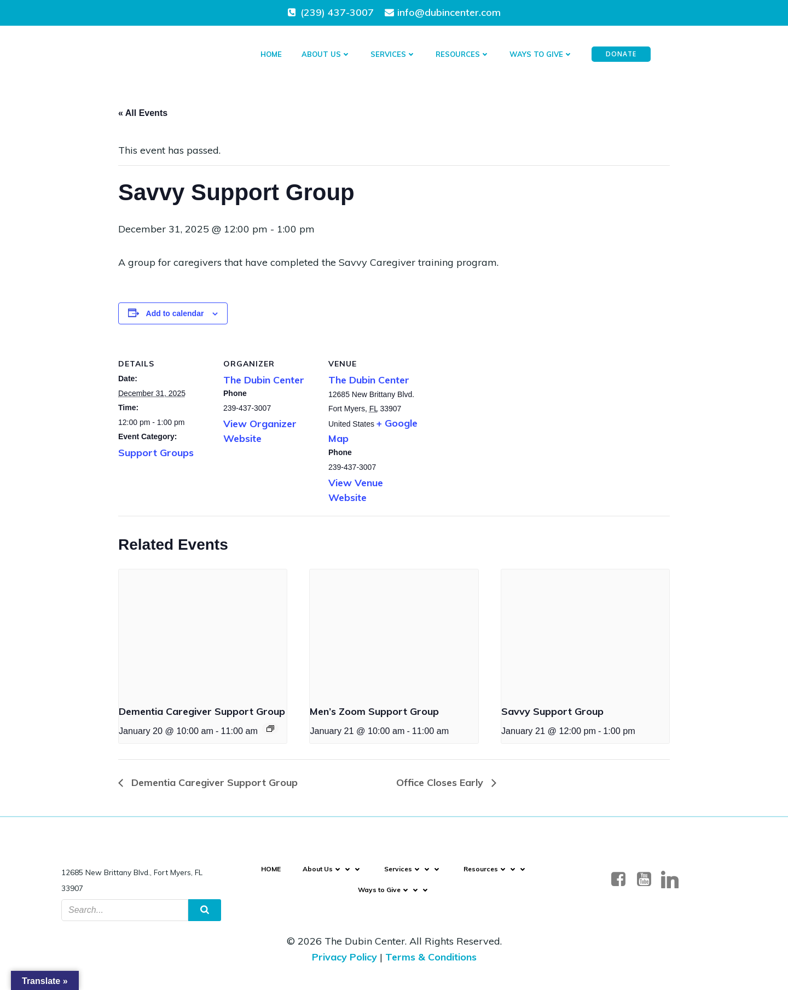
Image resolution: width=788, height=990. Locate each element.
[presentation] (203, 632)
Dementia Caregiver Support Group (202, 711)
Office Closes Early (441, 782)
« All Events (142, 113)
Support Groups (156, 452)
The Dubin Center (263, 380)
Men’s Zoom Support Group (374, 711)
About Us (326, 54)
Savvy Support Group (552, 711)
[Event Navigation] (270, 728)
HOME (271, 54)
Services (393, 54)
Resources (463, 54)
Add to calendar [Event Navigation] (175, 313)
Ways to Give (541, 54)
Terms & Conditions (431, 957)
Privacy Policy (344, 957)
